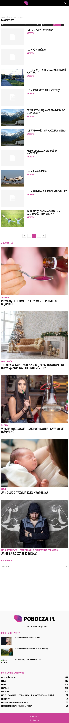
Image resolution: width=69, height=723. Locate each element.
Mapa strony (34, 716)
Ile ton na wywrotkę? (40, 29)
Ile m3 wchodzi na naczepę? (43, 90)
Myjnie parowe (47, 25)
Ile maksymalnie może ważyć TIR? (47, 191)
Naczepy (57, 25)
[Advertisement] (34, 10)
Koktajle (5, 692)
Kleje (3, 489)
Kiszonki (4, 688)
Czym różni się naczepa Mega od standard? (46, 111)
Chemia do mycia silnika (32, 25)
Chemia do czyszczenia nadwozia (12, 25)
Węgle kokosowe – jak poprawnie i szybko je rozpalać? (32, 430)
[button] (66, 3)
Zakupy (4, 425)
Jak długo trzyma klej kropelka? (24, 492)
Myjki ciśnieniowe (8, 677)
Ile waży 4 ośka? (36, 49)
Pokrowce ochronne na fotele (14, 702)
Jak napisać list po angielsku (28, 660)
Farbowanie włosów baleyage (27, 637)
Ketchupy (5, 699)
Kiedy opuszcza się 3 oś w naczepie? (42, 152)
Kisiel (3, 685)
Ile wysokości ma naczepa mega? (46, 130)
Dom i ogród (6, 361)
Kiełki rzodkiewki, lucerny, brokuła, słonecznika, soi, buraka (29, 550)
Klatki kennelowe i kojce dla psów (16, 706)
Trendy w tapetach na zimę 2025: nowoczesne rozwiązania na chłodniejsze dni (32, 366)
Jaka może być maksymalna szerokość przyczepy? (43, 212)
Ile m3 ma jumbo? (37, 171)
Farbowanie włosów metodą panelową (31, 649)
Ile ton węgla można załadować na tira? (46, 71)
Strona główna (6, 17)
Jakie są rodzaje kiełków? (19, 553)
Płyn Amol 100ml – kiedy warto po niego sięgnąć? (29, 302)
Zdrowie (5, 298)
